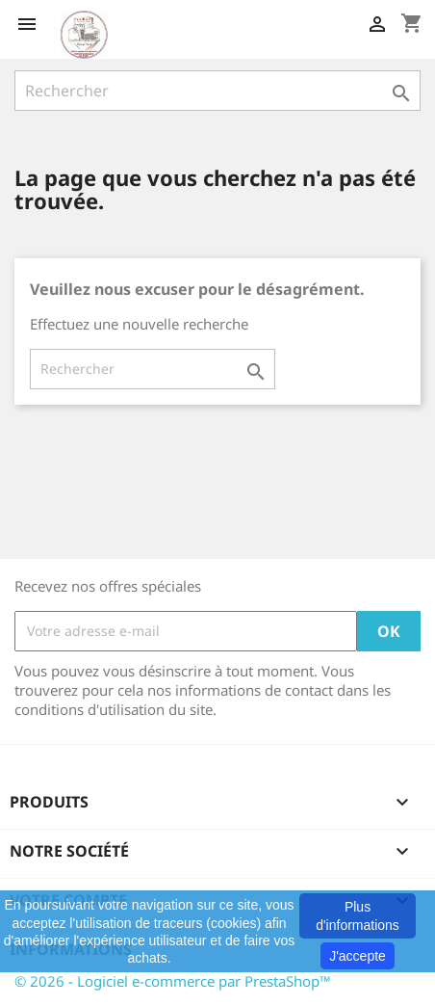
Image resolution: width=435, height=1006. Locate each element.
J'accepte (357, 956)
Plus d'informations (357, 915)
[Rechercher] (217, 90)
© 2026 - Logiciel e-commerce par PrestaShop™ (172, 981)
